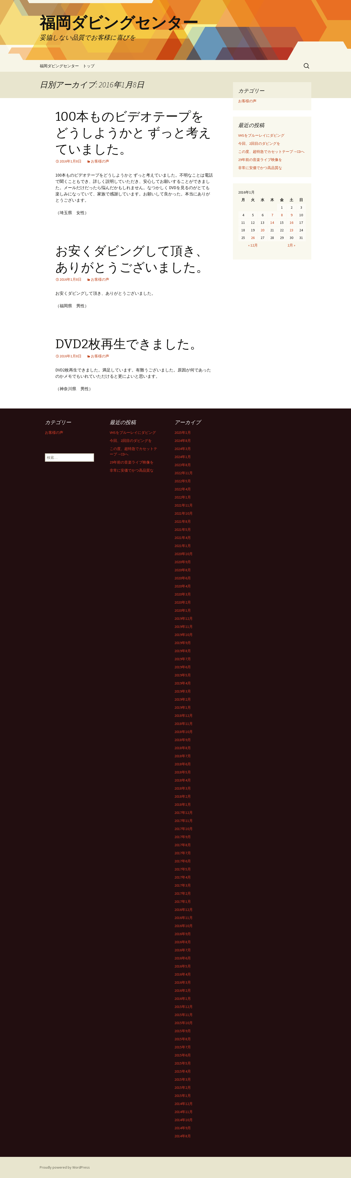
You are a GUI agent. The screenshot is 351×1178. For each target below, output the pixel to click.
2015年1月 (182, 1095)
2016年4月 (182, 974)
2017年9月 (182, 836)
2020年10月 (183, 553)
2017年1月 (182, 901)
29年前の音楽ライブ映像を (260, 159)
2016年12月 (183, 909)
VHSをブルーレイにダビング (261, 135)
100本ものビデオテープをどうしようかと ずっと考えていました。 (133, 133)
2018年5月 (182, 772)
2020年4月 (182, 586)
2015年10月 (183, 1022)
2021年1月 (182, 545)
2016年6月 (182, 958)
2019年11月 (183, 626)
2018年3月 (182, 788)
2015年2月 (182, 1087)
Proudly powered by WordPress (65, 1167)
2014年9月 (182, 1128)
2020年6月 (182, 578)
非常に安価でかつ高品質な (260, 167)
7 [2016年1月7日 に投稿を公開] (272, 215)
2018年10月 (183, 731)
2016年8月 (182, 942)
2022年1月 (182, 497)
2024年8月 (182, 440)
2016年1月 (182, 998)
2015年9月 (182, 1031)
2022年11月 (183, 473)
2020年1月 (182, 610)
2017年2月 (182, 893)
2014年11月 (183, 1111)
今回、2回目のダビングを (259, 143)
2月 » (291, 245)
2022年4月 (182, 489)
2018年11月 (183, 723)
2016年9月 (182, 933)
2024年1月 (182, 456)
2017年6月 (182, 861)
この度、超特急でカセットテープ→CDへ (271, 151)
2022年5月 (182, 481)
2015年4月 (182, 1071)
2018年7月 (182, 756)
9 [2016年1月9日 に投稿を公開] (291, 215)
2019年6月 (182, 667)
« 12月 (253, 245)
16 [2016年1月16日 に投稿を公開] (291, 222)
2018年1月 (182, 804)
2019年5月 (182, 675)
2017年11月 (183, 820)
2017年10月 (183, 828)
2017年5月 (182, 869)
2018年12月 (183, 715)
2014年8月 (182, 1136)
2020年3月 (182, 594)
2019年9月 (182, 642)
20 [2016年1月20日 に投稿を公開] (262, 230)
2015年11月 (183, 1014)
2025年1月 (182, 432)
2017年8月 (182, 845)
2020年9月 (182, 562)
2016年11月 (183, 917)
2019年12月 (183, 618)
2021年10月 (183, 513)
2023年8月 (182, 464)
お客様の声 (100, 161)
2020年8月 (182, 570)
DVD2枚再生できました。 (128, 344)
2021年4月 (182, 537)
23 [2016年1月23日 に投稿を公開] (291, 230)
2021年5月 (182, 529)
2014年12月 (183, 1103)
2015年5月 (182, 1063)
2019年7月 (182, 659)
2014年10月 (183, 1119)
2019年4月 (182, 683)
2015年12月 (183, 1006)
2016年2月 (182, 990)
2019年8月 (182, 650)
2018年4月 (182, 780)
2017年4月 (182, 877)
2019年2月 (182, 699)
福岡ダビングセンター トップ (67, 65)
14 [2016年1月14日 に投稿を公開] (272, 222)
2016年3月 (182, 982)
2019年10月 (183, 634)
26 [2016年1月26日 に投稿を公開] (253, 237)
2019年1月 (182, 707)
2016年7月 (182, 950)
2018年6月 (182, 764)
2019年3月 (182, 691)
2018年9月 (182, 739)
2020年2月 (182, 602)
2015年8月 (182, 1039)
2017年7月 (182, 853)
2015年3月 (182, 1079)
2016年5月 (182, 966)
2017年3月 (182, 885)
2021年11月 (183, 505)
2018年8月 (182, 748)
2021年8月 (182, 521)
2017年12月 (183, 812)
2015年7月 (182, 1047)
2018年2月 (182, 796)
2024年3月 (182, 448)
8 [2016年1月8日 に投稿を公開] (282, 215)
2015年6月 (182, 1055)
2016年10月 (183, 925)
